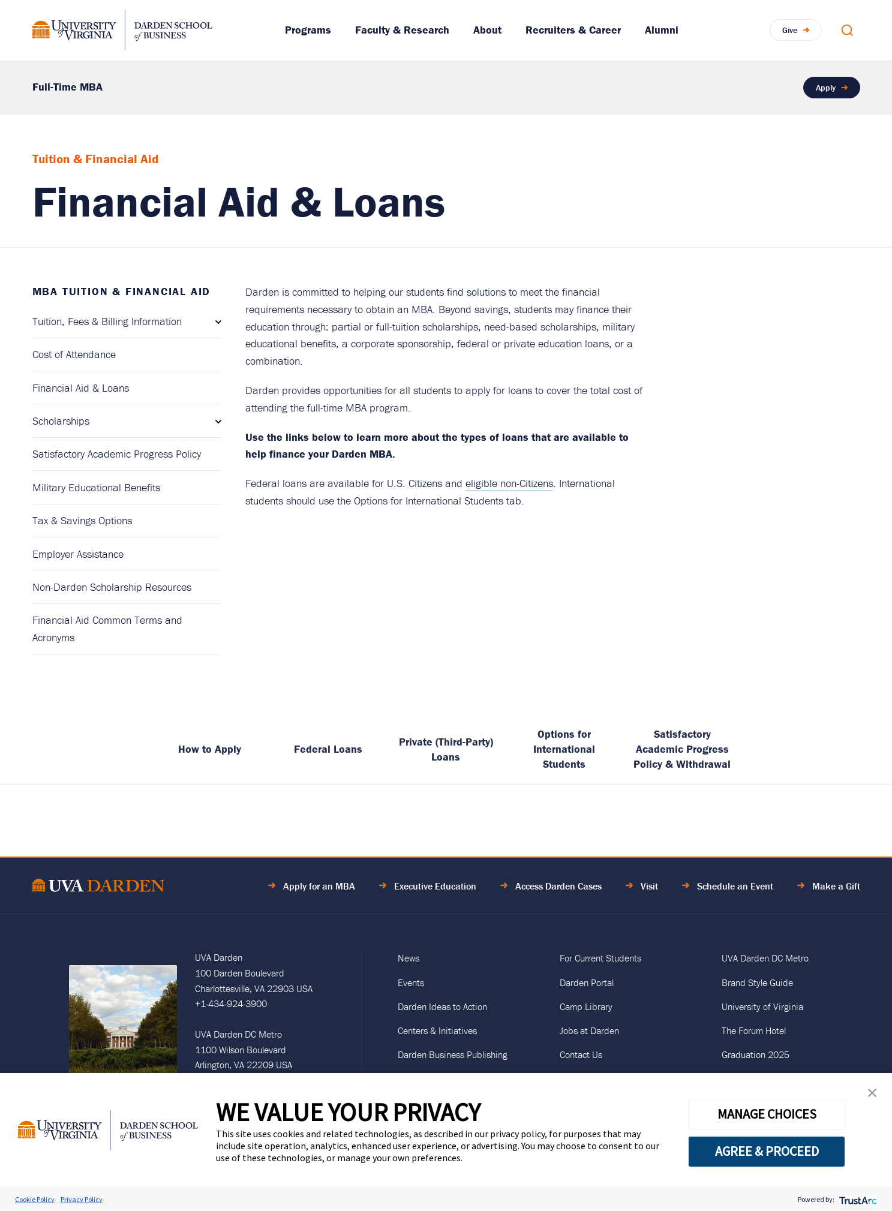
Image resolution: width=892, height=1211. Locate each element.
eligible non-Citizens (509, 483)
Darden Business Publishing (452, 1054)
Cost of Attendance (74, 354)
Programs (308, 30)
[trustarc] (856, 1199)
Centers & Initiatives (437, 1030)
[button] (872, 1095)
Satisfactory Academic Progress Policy (116, 454)
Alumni (661, 30)
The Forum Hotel (754, 1030)
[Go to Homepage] (122, 30)
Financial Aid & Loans (80, 388)
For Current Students (600, 958)
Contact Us (581, 1054)
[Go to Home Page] (98, 887)
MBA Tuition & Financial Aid (121, 291)
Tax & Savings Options (82, 520)
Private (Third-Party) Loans (446, 749)
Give (789, 30)
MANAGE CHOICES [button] (766, 1113)
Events (411, 982)
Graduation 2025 (755, 1054)
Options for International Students (564, 749)
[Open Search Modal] (847, 30)
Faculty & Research (402, 30)
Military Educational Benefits (96, 487)
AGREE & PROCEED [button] (767, 1151)
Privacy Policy (82, 1199)
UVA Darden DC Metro (765, 958)
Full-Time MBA (67, 87)
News (408, 958)
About (487, 30)
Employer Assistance (78, 554)
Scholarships (60, 421)
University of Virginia (762, 1006)
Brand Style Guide (757, 982)
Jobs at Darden (589, 1030)
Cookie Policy (35, 1199)
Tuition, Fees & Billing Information (107, 321)
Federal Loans (328, 749)
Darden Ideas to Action (442, 1006)
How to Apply (209, 749)
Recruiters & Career (573, 30)
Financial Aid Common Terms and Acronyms (107, 628)
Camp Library (586, 1006)
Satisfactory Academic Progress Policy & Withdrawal (682, 749)
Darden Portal (587, 982)
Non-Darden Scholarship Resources (111, 587)
